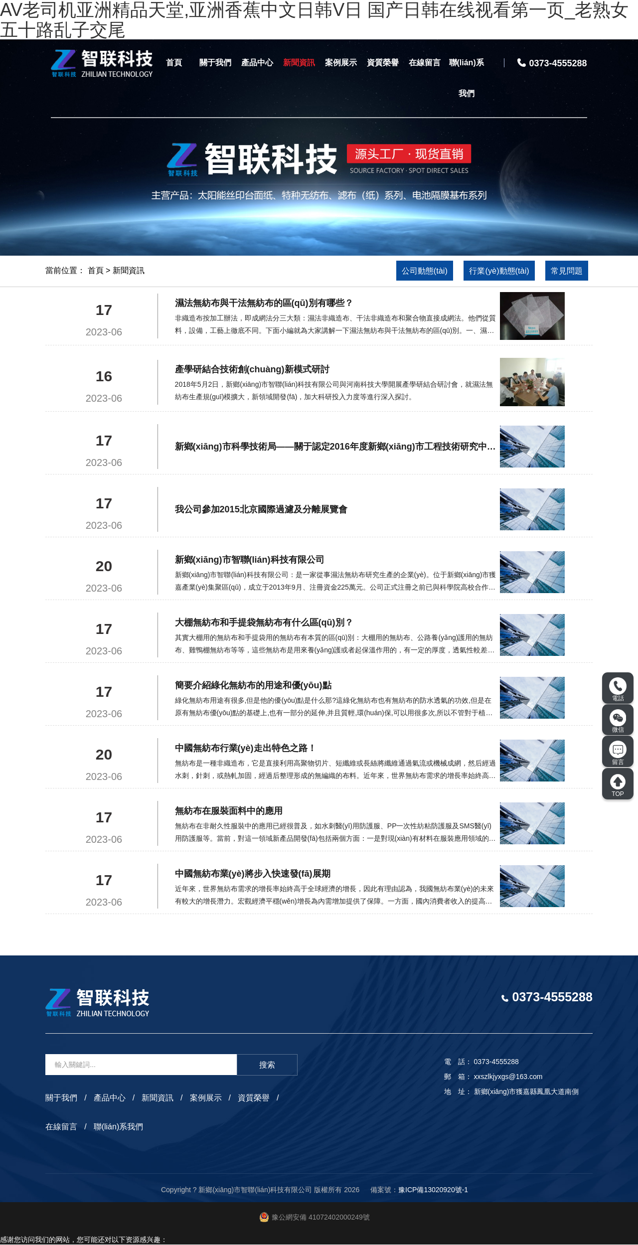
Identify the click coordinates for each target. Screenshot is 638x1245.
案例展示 (341, 62)
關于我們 (215, 62)
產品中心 (257, 62)
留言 (618, 753)
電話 (618, 689)
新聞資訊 (299, 62)
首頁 (174, 62)
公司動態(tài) (412, 271)
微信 (618, 721)
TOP (618, 785)
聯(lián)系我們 (466, 78)
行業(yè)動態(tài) (492, 271)
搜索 (267, 1065)
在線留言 (425, 62)
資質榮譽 (383, 62)
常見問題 (565, 271)
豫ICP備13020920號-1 (433, 1190)
